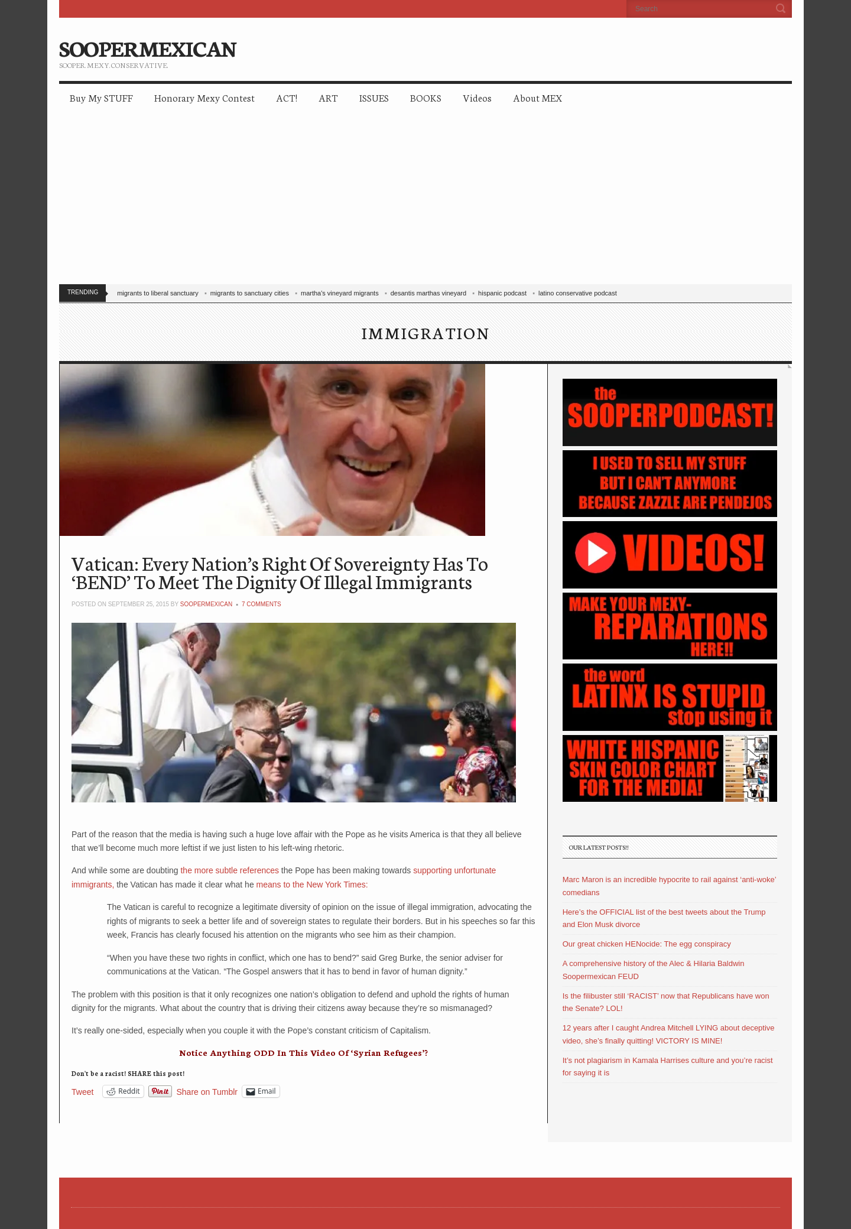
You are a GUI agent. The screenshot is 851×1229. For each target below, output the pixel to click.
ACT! (286, 97)
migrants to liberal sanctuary (158, 293)
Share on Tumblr (207, 1091)
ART (328, 97)
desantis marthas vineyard (428, 293)
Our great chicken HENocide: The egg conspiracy (647, 943)
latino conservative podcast (577, 293)
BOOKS (425, 97)
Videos (477, 97)
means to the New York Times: (312, 884)
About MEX (537, 97)
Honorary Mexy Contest (204, 97)
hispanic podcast (502, 293)
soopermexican (206, 604)
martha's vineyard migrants (340, 293)
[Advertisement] (425, 201)
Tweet (82, 1091)
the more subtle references (229, 870)
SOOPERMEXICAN (147, 47)
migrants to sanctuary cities (249, 293)
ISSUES (374, 97)
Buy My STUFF (101, 97)
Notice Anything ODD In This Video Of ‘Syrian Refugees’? (303, 1052)
